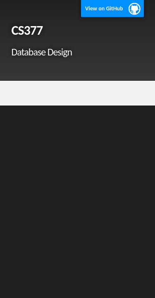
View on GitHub (104, 8)
